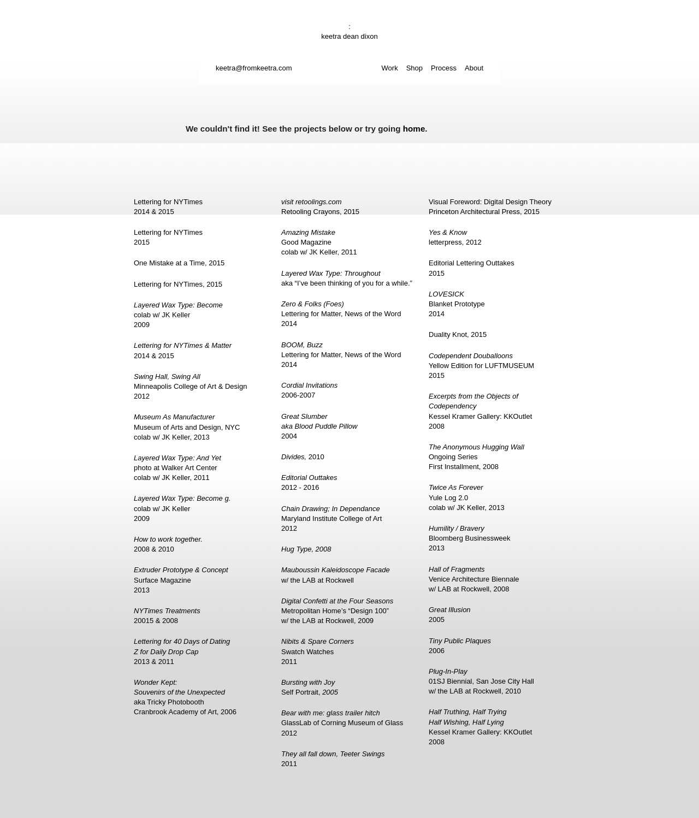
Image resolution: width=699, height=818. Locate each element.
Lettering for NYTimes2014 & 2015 (168, 207)
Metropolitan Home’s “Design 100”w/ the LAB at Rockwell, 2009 (337, 611)
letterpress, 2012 (455, 237)
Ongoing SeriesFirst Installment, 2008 (476, 457)
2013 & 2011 (182, 651)
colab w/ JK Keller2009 (178, 315)
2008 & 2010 (168, 544)
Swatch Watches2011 (317, 651)
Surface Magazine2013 (181, 580)
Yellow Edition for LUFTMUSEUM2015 (481, 366)
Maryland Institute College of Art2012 (331, 518)
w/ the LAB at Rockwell (335, 575)
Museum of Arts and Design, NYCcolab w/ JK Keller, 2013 (187, 427)
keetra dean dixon (349, 36)
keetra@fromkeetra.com (254, 68)
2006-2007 (309, 390)
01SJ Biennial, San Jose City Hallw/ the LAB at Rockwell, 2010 (481, 681)
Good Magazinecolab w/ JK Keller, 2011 (319, 242)
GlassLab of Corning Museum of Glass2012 (342, 723)
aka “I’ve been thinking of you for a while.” (346, 278)
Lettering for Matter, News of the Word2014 (341, 314)
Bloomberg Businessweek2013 (470, 538)
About (474, 68)
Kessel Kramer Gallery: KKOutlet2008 (480, 411)
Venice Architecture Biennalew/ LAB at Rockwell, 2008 (474, 579)
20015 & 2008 (167, 616)
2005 (450, 615)
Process (444, 68)
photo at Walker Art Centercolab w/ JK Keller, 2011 (177, 468)
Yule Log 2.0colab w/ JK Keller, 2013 (467, 497)
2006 (460, 646)
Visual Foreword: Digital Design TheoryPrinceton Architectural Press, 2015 (490, 207)
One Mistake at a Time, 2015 (179, 263)
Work (390, 68)
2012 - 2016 (309, 482)
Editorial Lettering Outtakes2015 (471, 268)
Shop (414, 68)
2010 (302, 457)
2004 (319, 426)
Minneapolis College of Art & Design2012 (190, 386)
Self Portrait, (309, 687)
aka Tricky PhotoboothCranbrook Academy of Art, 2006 (185, 697)
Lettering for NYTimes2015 (168, 237)
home (414, 128)
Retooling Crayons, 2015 (320, 207)
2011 (333, 759)
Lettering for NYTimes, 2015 (178, 284)
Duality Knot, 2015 (458, 334)
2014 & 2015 (183, 350)
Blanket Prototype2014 (457, 304)
